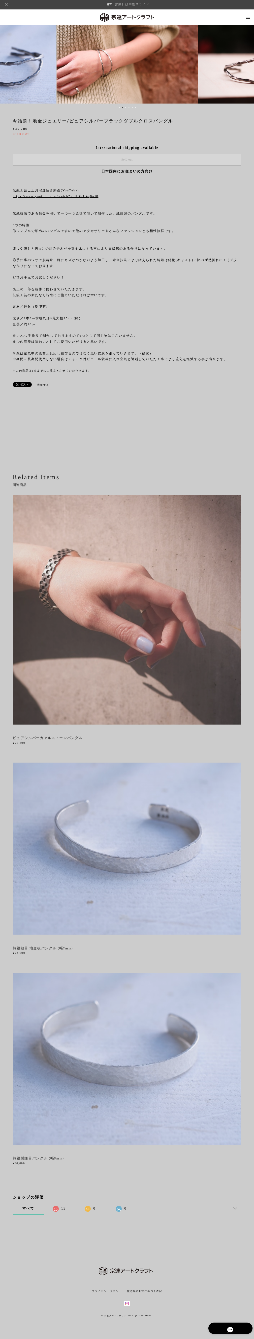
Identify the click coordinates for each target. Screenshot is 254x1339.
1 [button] (119, 107)
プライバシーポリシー (106, 1291)
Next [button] (246, 63)
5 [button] (132, 107)
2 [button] (122, 107)
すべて (28, 1208)
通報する (43, 385)
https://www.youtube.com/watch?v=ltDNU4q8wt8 (55, 196)
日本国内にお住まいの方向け (127, 171)
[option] (127, 64)
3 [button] (125, 107)
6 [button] (135, 107)
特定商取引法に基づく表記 (144, 1291)
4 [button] (128, 107)
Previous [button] (7, 63)
